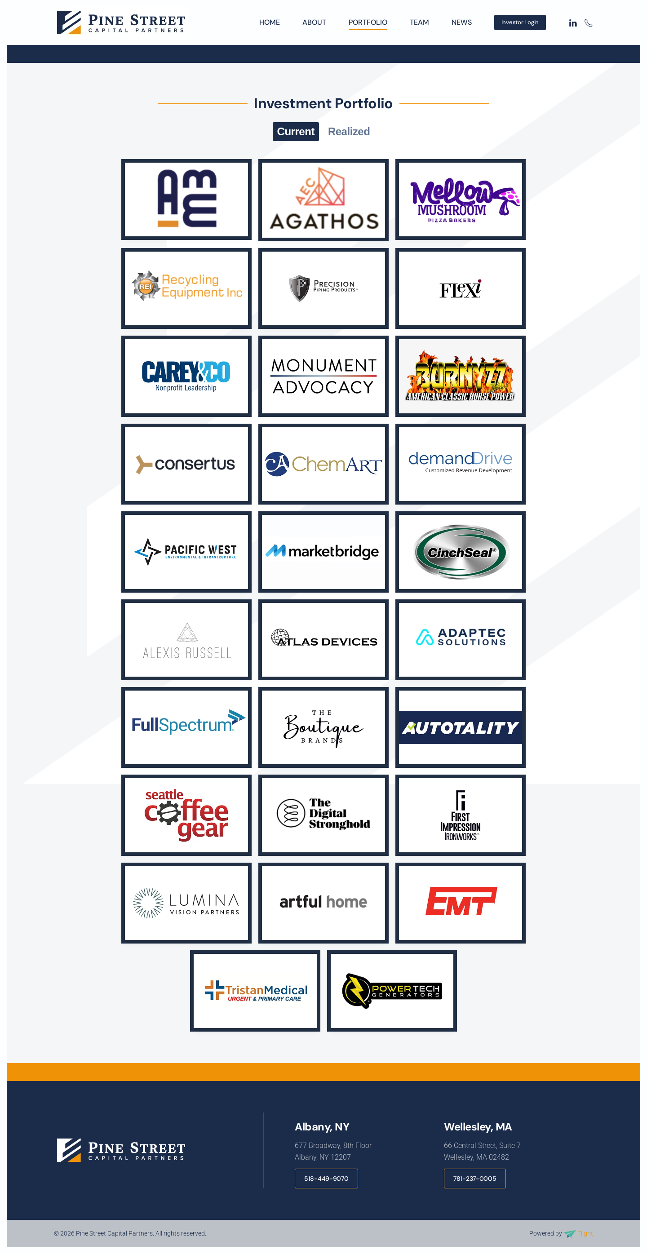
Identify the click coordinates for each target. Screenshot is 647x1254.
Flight (578, 1233)
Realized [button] (349, 131)
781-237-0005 (474, 1178)
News (462, 22)
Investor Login (520, 22)
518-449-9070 (326, 1178)
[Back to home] (122, 22)
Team (419, 22)
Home (269, 22)
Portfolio (368, 22)
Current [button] (296, 131)
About (314, 22)
